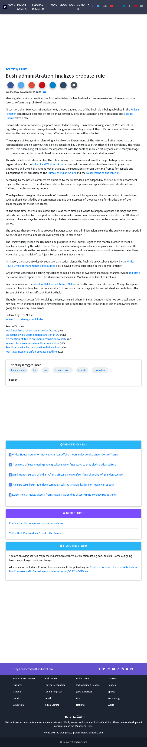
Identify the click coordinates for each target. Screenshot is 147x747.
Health (48, 698)
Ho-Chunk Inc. (104, 722)
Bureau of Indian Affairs (62, 173)
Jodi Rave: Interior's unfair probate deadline (31, 351)
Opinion (112, 678)
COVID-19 (81, 7)
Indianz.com (80, 742)
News (11, 5)
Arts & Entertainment (24, 678)
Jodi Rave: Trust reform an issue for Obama (32, 330)
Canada (17, 692)
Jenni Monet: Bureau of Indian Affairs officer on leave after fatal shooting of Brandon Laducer (68, 474)
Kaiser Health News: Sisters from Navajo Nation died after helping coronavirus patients (64, 494)
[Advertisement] (74, 41)
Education (18, 705)
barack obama (18, 370)
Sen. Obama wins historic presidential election (33, 347)
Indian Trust (82, 678)
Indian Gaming (22, 7)
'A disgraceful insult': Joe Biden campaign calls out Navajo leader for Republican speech (63, 484)
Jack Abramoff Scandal (88, 685)
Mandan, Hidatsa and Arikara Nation (54, 284)
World (111, 705)
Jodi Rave (134, 273)
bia (34, 370)
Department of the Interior (102, 173)
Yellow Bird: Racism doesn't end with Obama (35, 533)
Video (63, 5)
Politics (11, 69)
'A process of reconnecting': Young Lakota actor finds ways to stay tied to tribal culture (64, 464)
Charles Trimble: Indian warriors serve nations (36, 523)
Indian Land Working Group (48, 164)
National (80, 705)
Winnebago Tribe (84, 726)
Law (78, 698)
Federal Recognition (55, 685)
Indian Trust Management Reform (26, 319)
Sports (111, 692)
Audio (53, 5)
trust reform (100, 370)
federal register (63, 370)
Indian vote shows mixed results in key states (33, 343)
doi (45, 370)
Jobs (72, 5)
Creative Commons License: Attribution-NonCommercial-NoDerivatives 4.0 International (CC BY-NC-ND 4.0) (73, 569)
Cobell (16, 698)
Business (17, 685)
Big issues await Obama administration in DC (33, 335)
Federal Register (38, 7)
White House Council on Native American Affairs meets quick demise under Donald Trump (65, 454)
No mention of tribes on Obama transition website (36, 339)
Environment (51, 678)
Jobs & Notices (84, 692)
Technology (114, 698)
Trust (23, 69)
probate (82, 370)
